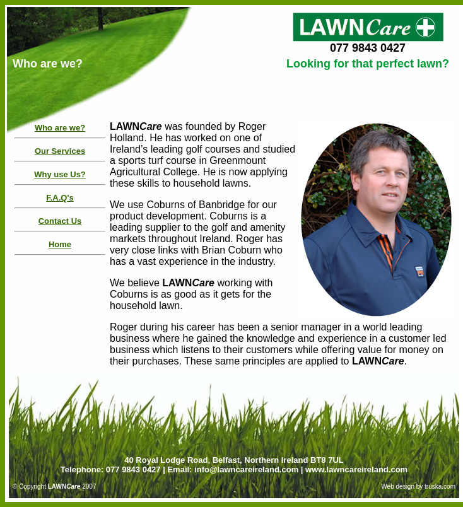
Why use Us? (60, 174)
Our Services (60, 151)
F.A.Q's (60, 197)
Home (60, 244)
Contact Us (60, 221)
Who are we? (60, 127)
